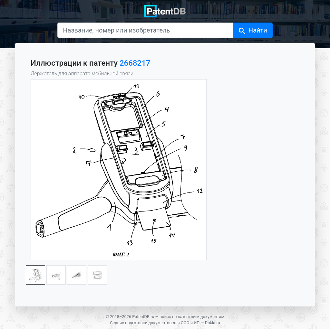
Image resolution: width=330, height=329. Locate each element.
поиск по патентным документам (192, 316)
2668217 (135, 63)
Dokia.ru (212, 322)
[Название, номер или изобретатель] (145, 30)
